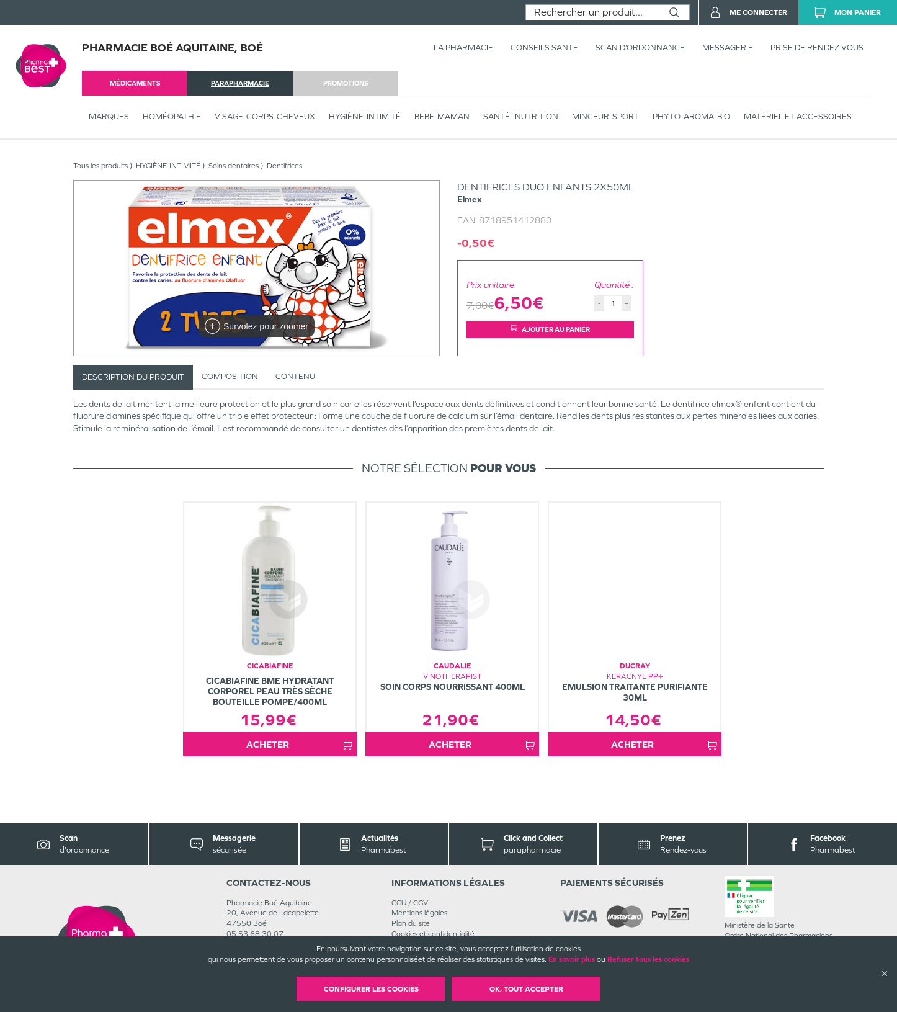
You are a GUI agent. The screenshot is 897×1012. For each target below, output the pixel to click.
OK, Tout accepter (526, 989)
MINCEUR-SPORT (605, 116)
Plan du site (410, 923)
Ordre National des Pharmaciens (778, 935)
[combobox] (592, 12)
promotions (345, 83)
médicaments (135, 83)
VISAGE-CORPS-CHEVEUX (265, 116)
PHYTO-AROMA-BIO (691, 116)
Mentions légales (419, 912)
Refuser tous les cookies (648, 959)
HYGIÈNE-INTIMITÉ (365, 116)
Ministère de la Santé (760, 925)
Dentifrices (284, 165)
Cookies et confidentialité (433, 933)
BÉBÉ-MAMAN (442, 116)
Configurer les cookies (371, 989)
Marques (109, 116)
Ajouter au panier (550, 329)
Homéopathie (172, 116)
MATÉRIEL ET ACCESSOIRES (798, 116)
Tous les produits (100, 165)
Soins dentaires (233, 165)
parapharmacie (240, 83)
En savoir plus (571, 959)
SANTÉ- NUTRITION (520, 116)
